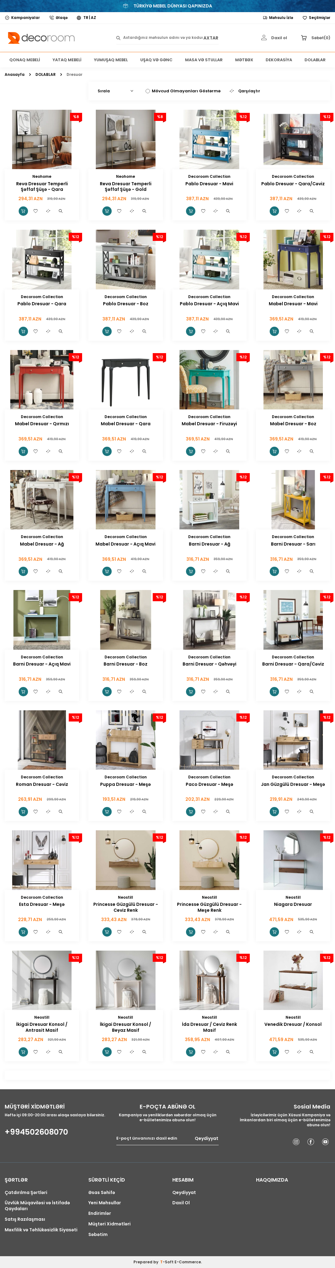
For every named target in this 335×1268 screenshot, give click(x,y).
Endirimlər (99, 1213)
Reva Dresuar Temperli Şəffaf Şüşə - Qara (42, 187)
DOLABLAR (315, 60)
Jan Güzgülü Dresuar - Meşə (293, 784)
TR (85, 17)
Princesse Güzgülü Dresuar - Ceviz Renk (125, 907)
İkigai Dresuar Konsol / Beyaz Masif (125, 1027)
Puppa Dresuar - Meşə (125, 784)
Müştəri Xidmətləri (109, 1224)
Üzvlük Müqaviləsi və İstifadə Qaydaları (37, 1206)
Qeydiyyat (206, 1138)
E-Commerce (187, 1262)
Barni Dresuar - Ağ (209, 544)
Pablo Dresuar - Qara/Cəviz (293, 184)
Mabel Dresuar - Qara (126, 424)
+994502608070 (36, 1132)
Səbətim (98, 1235)
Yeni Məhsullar (104, 1203)
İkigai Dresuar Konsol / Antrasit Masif (41, 1027)
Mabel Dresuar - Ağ (42, 544)
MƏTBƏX (244, 60)
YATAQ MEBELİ (67, 60)
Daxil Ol (181, 1203)
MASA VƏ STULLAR (204, 60)
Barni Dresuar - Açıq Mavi (42, 664)
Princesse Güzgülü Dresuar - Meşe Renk (209, 907)
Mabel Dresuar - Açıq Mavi (125, 544)
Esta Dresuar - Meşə (42, 904)
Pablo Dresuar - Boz (125, 304)
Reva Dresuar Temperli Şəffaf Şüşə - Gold (125, 187)
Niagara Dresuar (293, 904)
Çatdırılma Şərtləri (26, 1193)
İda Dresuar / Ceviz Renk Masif (209, 1027)
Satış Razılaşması (25, 1219)
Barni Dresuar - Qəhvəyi (209, 664)
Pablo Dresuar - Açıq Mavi (209, 304)
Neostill (125, 897)
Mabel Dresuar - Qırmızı (42, 424)
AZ (93, 17)
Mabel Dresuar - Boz (293, 424)
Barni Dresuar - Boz (125, 664)
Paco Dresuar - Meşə (209, 784)
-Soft (167, 1262)
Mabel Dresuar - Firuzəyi (209, 424)
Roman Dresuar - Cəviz (42, 784)
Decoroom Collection (209, 176)
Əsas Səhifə (101, 1193)
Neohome (41, 176)
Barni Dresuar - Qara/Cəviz (293, 664)
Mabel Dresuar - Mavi (293, 304)
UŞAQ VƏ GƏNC (156, 60)
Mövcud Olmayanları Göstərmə (183, 91)
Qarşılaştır (245, 91)
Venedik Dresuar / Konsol (293, 1024)
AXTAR (210, 38)
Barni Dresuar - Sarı (293, 544)
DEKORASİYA (279, 60)
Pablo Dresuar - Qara (41, 304)
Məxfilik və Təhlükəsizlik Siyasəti (41, 1230)
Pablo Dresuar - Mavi (209, 184)
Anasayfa (15, 74)
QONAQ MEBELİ (24, 60)
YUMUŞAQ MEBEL (111, 60)
